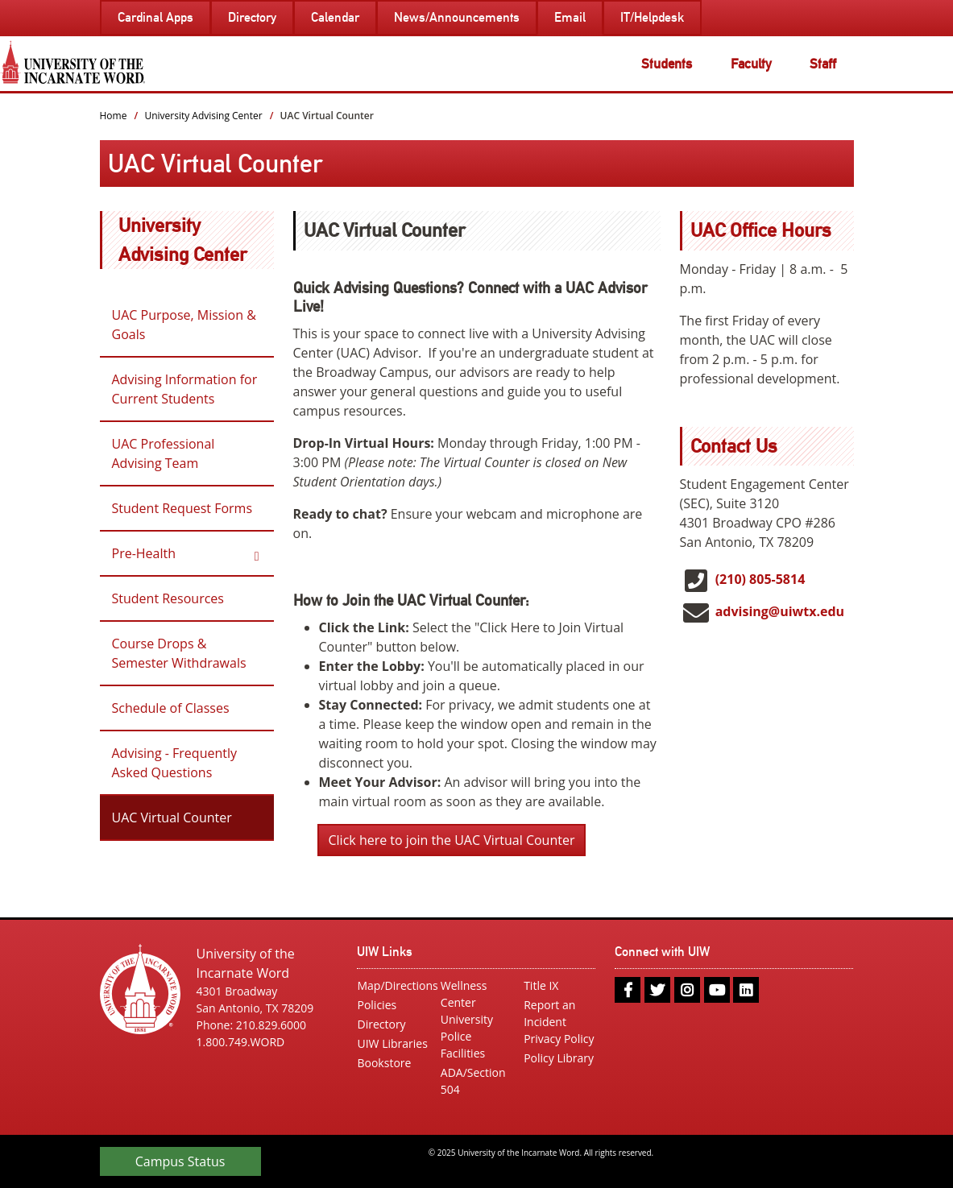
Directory (381, 1024)
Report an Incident (549, 1013)
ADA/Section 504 (473, 1081)
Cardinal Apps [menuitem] (155, 17)
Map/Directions (393, 985)
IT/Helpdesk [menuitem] (652, 17)
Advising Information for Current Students (185, 389)
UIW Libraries (392, 1043)
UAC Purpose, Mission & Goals (184, 324)
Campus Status (180, 1161)
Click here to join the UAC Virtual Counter (452, 840)
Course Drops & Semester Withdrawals (179, 653)
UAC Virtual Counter (172, 817)
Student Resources (168, 598)
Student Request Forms (182, 508)
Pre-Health (144, 553)
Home (113, 115)
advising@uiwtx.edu (779, 611)
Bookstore (384, 1062)
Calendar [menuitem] (335, 17)
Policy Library (559, 1058)
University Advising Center (203, 115)
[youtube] (717, 990)
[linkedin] (746, 990)
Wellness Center (464, 994)
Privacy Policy (559, 1038)
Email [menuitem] (570, 17)
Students (666, 64)
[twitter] (657, 990)
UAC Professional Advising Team (163, 453)
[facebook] (627, 990)
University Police (467, 1028)
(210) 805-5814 (760, 579)
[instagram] (687, 990)
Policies (376, 1004)
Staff (823, 64)
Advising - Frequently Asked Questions (175, 762)
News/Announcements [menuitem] (457, 17)
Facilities (463, 1053)
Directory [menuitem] (252, 17)
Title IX (541, 985)
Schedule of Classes (171, 708)
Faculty (751, 64)
